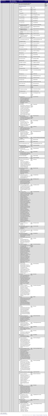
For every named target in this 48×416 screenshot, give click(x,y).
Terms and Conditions (39, 415)
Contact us (34, 415)
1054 (1, 3)
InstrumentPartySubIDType (6, 3)
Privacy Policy (45, 415)
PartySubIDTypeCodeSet (22, 6)
